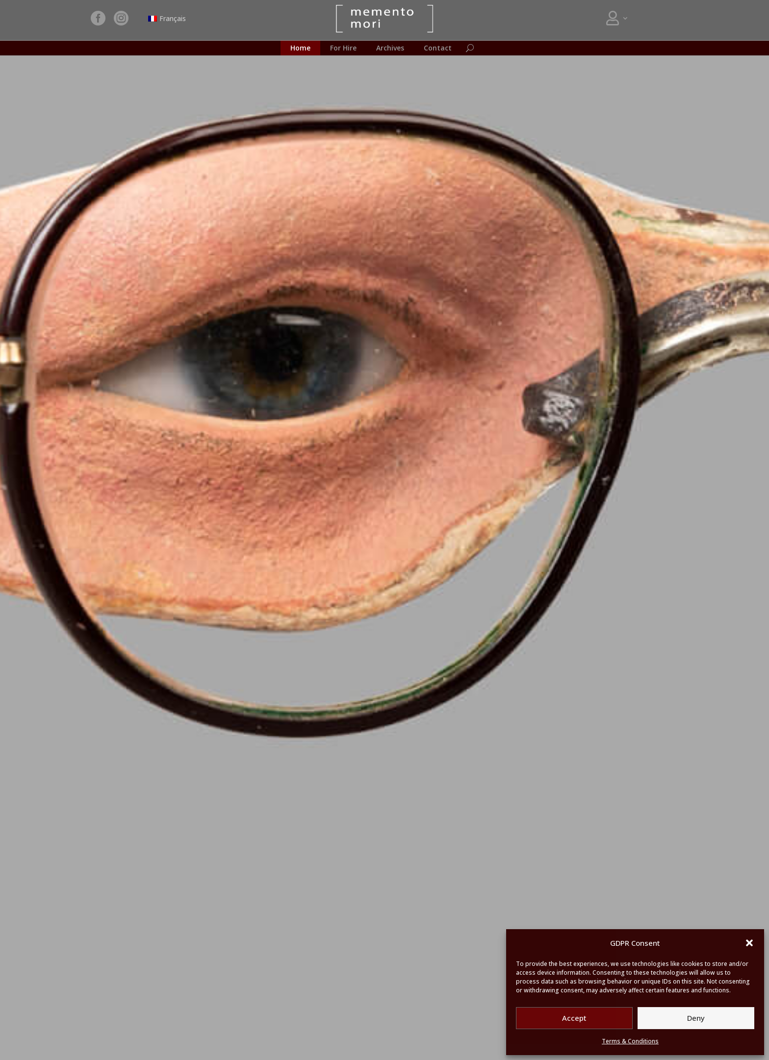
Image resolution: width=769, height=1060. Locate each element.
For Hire (343, 48)
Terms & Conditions (630, 1041)
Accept (574, 1018)
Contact (438, 48)
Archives (390, 48)
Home (300, 48)
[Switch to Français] (167, 18)
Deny (696, 1018)
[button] (749, 943)
